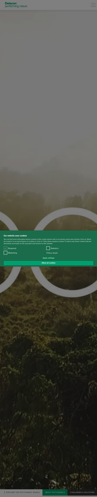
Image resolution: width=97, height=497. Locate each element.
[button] (52, 253)
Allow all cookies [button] (48, 263)
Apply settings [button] (48, 258)
